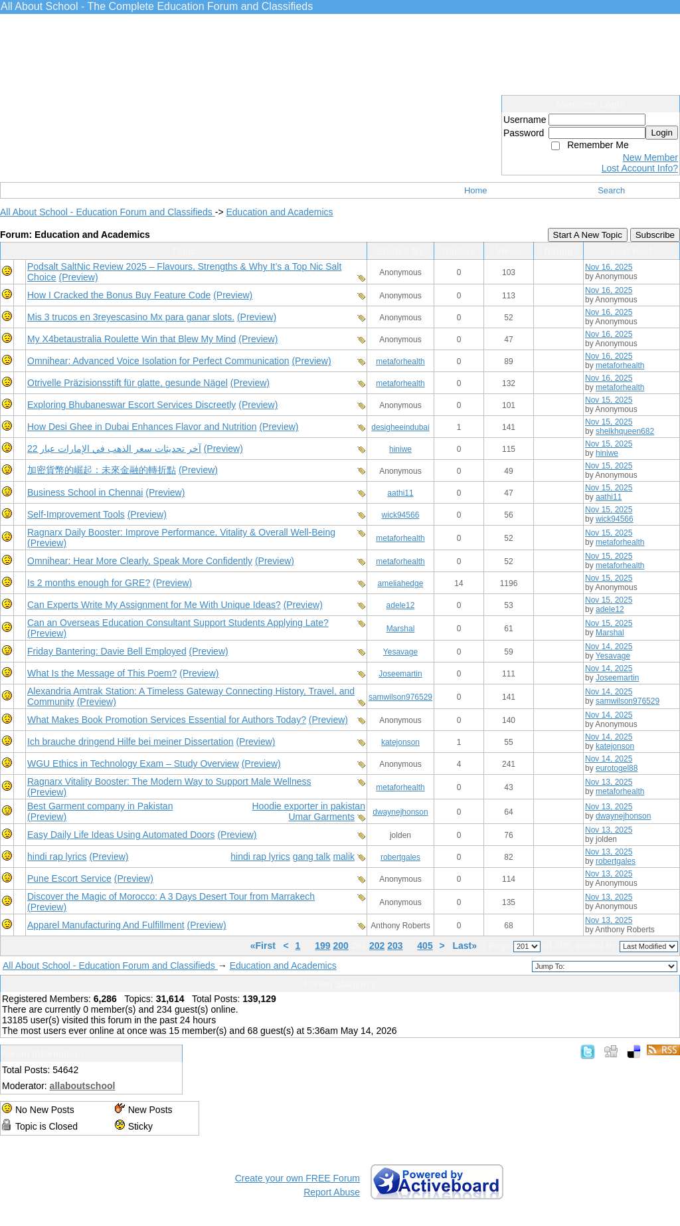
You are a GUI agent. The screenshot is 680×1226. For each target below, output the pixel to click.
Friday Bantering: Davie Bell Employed (107, 651)
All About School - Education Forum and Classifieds (107, 212)
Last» (465, 945)
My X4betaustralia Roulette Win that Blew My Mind (131, 339)
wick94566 (401, 515)
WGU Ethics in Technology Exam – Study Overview (133, 763)
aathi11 (400, 493)
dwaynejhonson (400, 812)
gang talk (312, 856)
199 (322, 945)
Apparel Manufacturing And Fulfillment (106, 925)
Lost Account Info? (640, 168)
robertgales (400, 857)
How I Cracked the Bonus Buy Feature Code (119, 295)
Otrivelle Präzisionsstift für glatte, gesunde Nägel (127, 382)
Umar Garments (321, 816)
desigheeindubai (400, 427)
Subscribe (655, 235)
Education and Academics (279, 212)
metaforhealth (400, 361)
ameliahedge (401, 583)
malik (344, 856)
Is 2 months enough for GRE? (88, 582)
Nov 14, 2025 (608, 646)
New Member (650, 157)
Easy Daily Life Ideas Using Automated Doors (120, 834)
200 (340, 945)
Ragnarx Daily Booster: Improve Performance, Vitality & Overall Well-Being (181, 532)
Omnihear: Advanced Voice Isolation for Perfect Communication (158, 361)
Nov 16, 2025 (608, 267)
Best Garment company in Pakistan (100, 806)
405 (424, 945)
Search (611, 190)
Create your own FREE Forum (297, 1178)
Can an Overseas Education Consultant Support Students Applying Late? (178, 622)
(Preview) (78, 277)
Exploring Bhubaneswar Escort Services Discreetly (131, 404)
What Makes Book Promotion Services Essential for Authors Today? (166, 719)
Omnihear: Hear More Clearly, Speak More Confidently (139, 561)
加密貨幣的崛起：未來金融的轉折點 (101, 469)
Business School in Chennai (85, 492)
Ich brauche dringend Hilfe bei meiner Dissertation (130, 741)
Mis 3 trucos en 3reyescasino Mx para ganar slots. (130, 317)
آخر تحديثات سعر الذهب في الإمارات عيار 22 (114, 448)
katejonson (400, 742)
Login (662, 133)
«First (264, 945)
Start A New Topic (587, 235)
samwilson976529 (400, 697)
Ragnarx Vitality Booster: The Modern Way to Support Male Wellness (169, 781)
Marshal (400, 628)
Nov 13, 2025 (608, 782)
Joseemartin (400, 673)
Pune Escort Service (69, 878)
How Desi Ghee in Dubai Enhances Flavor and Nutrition (142, 426)
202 (376, 945)
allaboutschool (83, 1085)
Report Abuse (331, 1192)
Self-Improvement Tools (76, 514)
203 (394, 945)
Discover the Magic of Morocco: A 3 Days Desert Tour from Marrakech (171, 896)
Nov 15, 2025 (608, 400)
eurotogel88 (617, 768)
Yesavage (400, 652)
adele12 (400, 605)
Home (475, 190)
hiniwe (400, 449)
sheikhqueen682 (625, 431)
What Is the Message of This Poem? (102, 673)
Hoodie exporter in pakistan (308, 806)
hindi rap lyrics (56, 856)
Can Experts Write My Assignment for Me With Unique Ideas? (154, 604)
